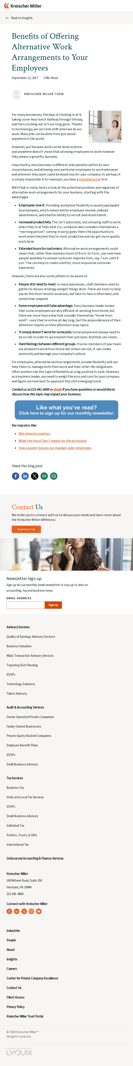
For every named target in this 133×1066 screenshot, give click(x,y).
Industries (13, 931)
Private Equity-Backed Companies (28, 736)
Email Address (19, 598)
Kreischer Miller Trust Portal (24, 1016)
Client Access (15, 997)
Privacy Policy (15, 1007)
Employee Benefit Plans (22, 745)
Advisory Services (18, 627)
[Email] (44, 479)
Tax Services (14, 778)
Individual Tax (15, 825)
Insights (11, 959)
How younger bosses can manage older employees (55, 448)
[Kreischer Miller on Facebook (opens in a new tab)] (9, 911)
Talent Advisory (16, 693)
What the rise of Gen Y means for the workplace (53, 440)
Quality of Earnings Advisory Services (30, 636)
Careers (11, 969)
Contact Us (26, 529)
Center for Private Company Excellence (32, 978)
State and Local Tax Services (25, 797)
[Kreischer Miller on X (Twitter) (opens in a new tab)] (24, 911)
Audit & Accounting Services (25, 707)
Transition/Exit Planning (22, 665)
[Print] (54, 479)
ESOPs (10, 674)
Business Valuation (19, 646)
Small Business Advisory (22, 764)
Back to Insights (22, 18)
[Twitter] (35, 479)
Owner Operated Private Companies (30, 717)
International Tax (17, 844)
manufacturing (90, 179)
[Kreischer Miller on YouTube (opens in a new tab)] (39, 911)
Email (58, 389)
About (10, 950)
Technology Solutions (20, 684)
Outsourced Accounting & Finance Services (34, 858)
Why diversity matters (34, 433)
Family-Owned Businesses (23, 726)
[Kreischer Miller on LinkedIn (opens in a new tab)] (17, 911)
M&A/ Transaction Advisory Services (30, 656)
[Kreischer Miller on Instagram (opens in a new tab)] (31, 911)
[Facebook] (15, 479)
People (11, 940)
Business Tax (15, 788)
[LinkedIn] (25, 479)
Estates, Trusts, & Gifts (21, 835)
